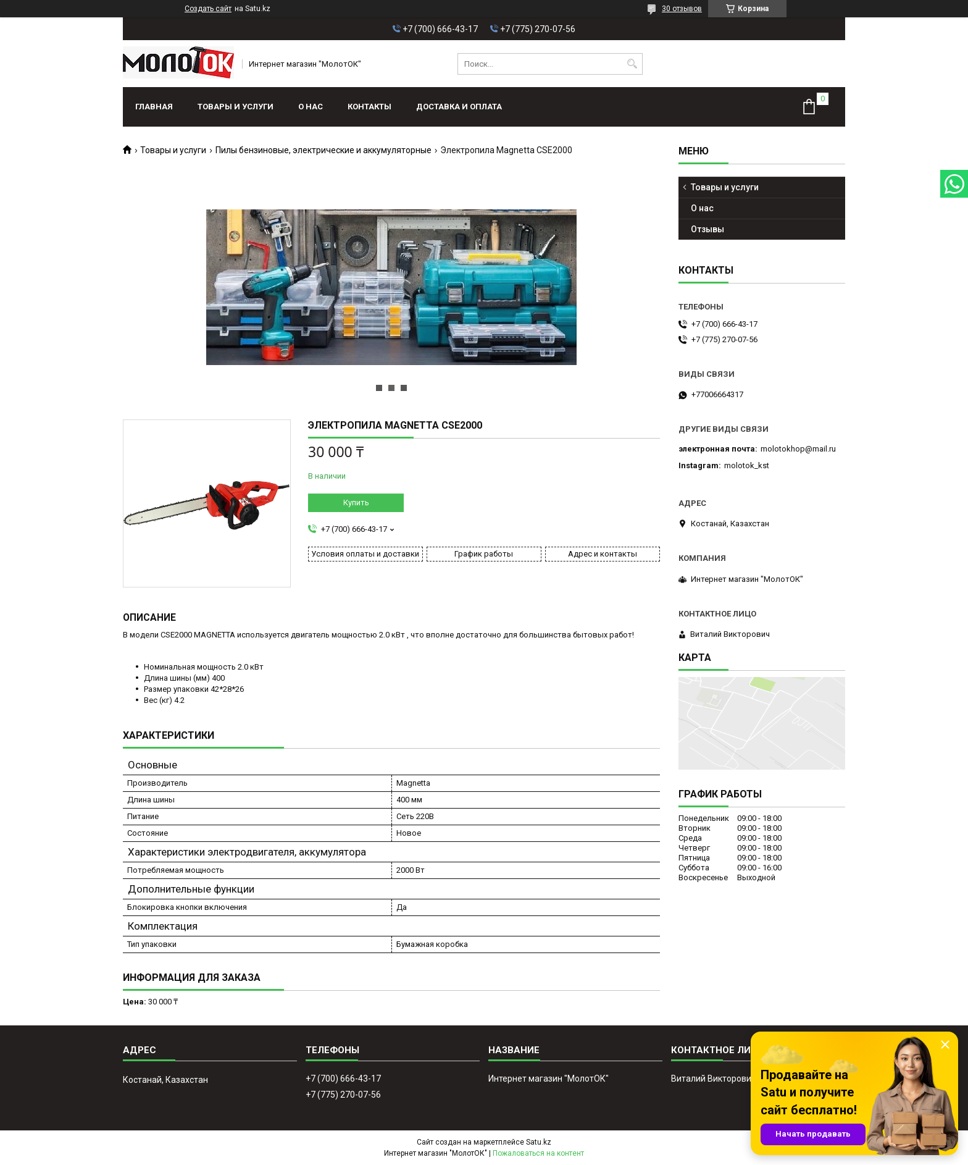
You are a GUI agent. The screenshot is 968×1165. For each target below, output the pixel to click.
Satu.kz (538, 1142)
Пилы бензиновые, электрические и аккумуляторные (323, 150)
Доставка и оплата (459, 106)
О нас (310, 106)
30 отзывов (682, 8)
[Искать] (632, 64)
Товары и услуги (235, 106)
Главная (154, 106)
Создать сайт (208, 8)
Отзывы (707, 229)
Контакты (369, 106)
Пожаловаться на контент (538, 1153)
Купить (356, 502)
